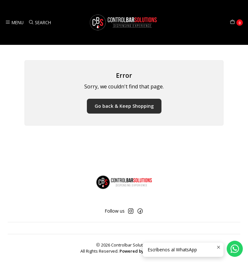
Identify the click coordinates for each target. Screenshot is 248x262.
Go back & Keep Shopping (124, 106)
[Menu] (14, 22)
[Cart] (236, 22)
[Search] (39, 22)
